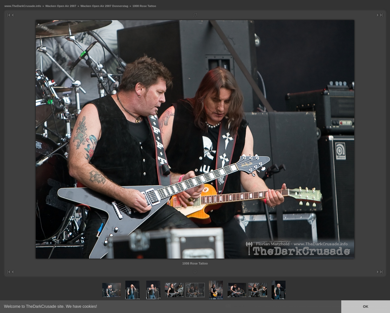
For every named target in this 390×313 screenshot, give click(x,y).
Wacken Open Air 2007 (60, 5)
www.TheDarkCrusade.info (22, 5)
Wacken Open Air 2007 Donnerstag (104, 5)
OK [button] (365, 307)
